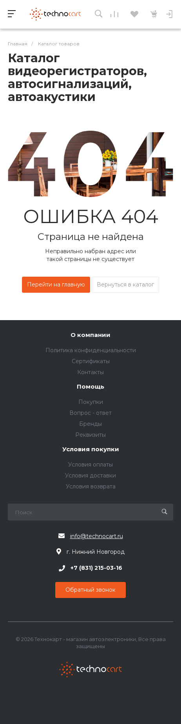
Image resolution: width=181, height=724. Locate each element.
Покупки (90, 401)
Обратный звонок (90, 589)
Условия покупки (90, 449)
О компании (90, 335)
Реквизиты (90, 434)
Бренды (90, 423)
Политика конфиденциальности (90, 350)
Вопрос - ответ (90, 412)
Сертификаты (91, 361)
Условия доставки (90, 475)
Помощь (90, 387)
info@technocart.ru (96, 536)
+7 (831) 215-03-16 (96, 568)
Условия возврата (91, 486)
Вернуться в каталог (125, 284)
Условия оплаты (90, 464)
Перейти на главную (56, 284)
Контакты (90, 372)
